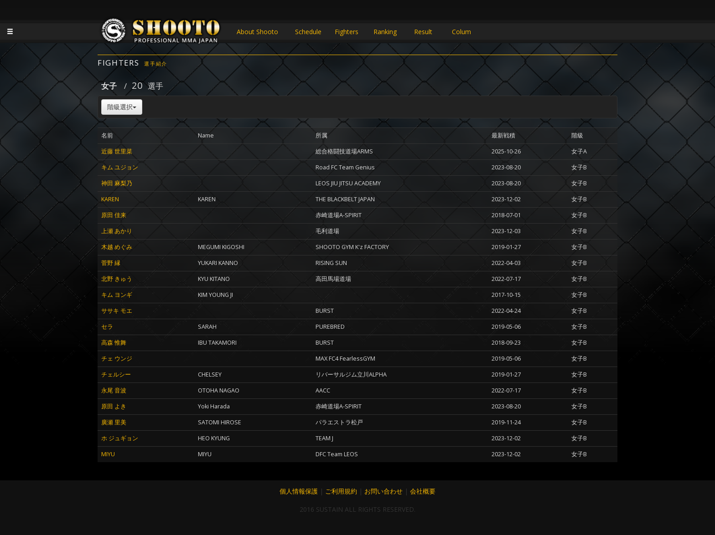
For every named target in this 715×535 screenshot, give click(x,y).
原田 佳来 (113, 215)
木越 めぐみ (116, 247)
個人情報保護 (299, 491)
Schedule (308, 31)
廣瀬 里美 (113, 422)
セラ (107, 327)
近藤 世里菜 (116, 151)
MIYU (108, 454)
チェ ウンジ (116, 358)
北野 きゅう (116, 279)
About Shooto (257, 31)
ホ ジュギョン (119, 438)
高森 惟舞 (113, 342)
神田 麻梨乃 (116, 183)
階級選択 (121, 106)
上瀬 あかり (116, 231)
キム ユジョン (119, 167)
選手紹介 (155, 63)
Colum (461, 31)
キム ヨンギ (116, 295)
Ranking (385, 31)
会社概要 (422, 491)
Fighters (346, 31)
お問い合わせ (383, 491)
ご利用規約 (341, 491)
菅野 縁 (110, 263)
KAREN (110, 199)
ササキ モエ (116, 311)
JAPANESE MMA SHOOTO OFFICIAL (161, 33)
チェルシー (116, 374)
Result (423, 31)
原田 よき (113, 406)
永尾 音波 (113, 390)
